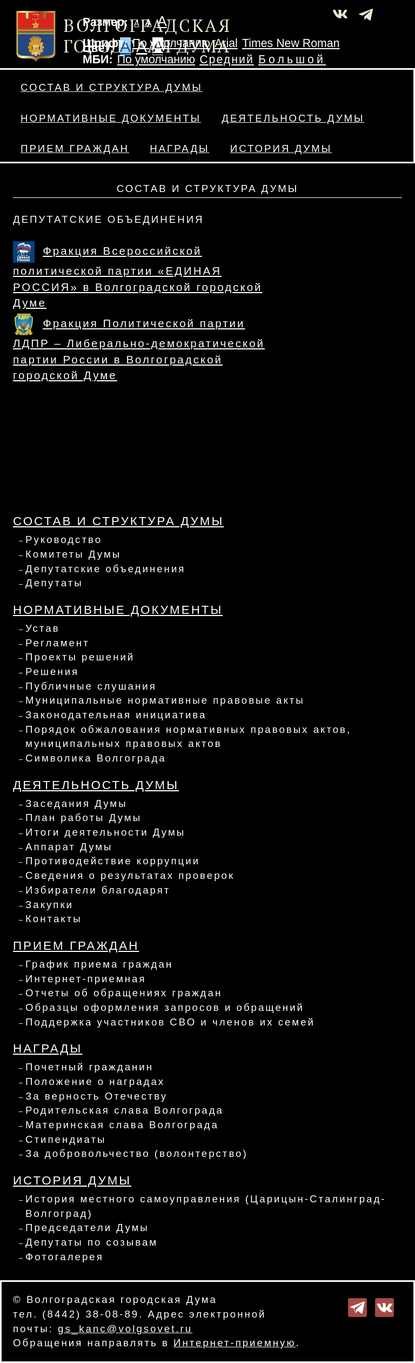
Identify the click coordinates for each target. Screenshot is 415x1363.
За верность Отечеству (96, 1096)
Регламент (57, 643)
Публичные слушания (91, 686)
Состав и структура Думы (112, 87)
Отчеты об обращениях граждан (123, 992)
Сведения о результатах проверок (130, 875)
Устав (42, 628)
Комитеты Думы (73, 554)
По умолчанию (171, 43)
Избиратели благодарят (97, 890)
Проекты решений (80, 657)
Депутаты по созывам (91, 1242)
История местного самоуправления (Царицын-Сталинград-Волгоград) (205, 1206)
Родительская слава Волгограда (124, 1110)
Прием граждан (75, 148)
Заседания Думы (76, 803)
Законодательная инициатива (115, 714)
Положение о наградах (95, 1081)
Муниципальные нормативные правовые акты (165, 700)
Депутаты (54, 582)
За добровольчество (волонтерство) (136, 1153)
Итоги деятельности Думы (105, 832)
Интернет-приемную (234, 1342)
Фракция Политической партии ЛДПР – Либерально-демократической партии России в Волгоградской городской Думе (139, 349)
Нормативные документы (111, 118)
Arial (226, 43)
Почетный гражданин (89, 1067)
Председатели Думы (87, 1227)
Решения (52, 671)
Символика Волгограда (95, 758)
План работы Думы (83, 817)
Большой (292, 59)
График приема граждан (99, 964)
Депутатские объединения (105, 568)
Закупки (49, 904)
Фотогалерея (64, 1256)
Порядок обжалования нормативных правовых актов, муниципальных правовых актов (188, 737)
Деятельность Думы (293, 118)
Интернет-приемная (85, 978)
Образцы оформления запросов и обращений (164, 1007)
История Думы (281, 148)
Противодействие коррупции (112, 860)
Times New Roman (291, 43)
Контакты (53, 918)
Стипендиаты (65, 1139)
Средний (226, 59)
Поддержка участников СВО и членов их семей (170, 1022)
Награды (179, 148)
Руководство (63, 539)
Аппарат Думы (69, 846)
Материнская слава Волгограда (122, 1124)
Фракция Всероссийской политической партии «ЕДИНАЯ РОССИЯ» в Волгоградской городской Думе (138, 276)
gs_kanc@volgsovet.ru (125, 1328)
